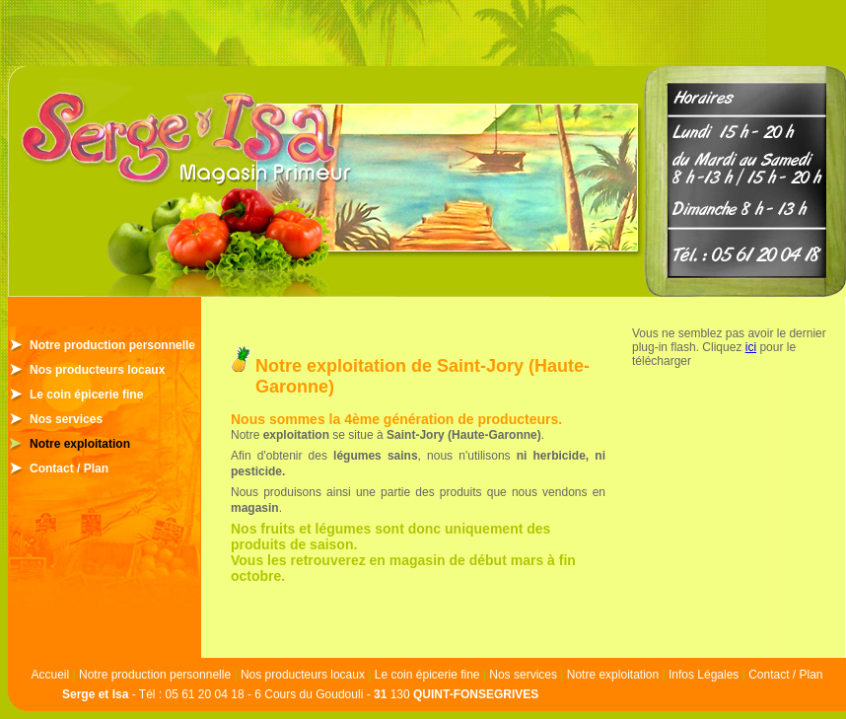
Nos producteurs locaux (97, 370)
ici (750, 347)
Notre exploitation (80, 444)
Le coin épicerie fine (86, 394)
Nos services (66, 419)
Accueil (50, 675)
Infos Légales (704, 675)
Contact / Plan (69, 468)
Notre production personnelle (112, 345)
